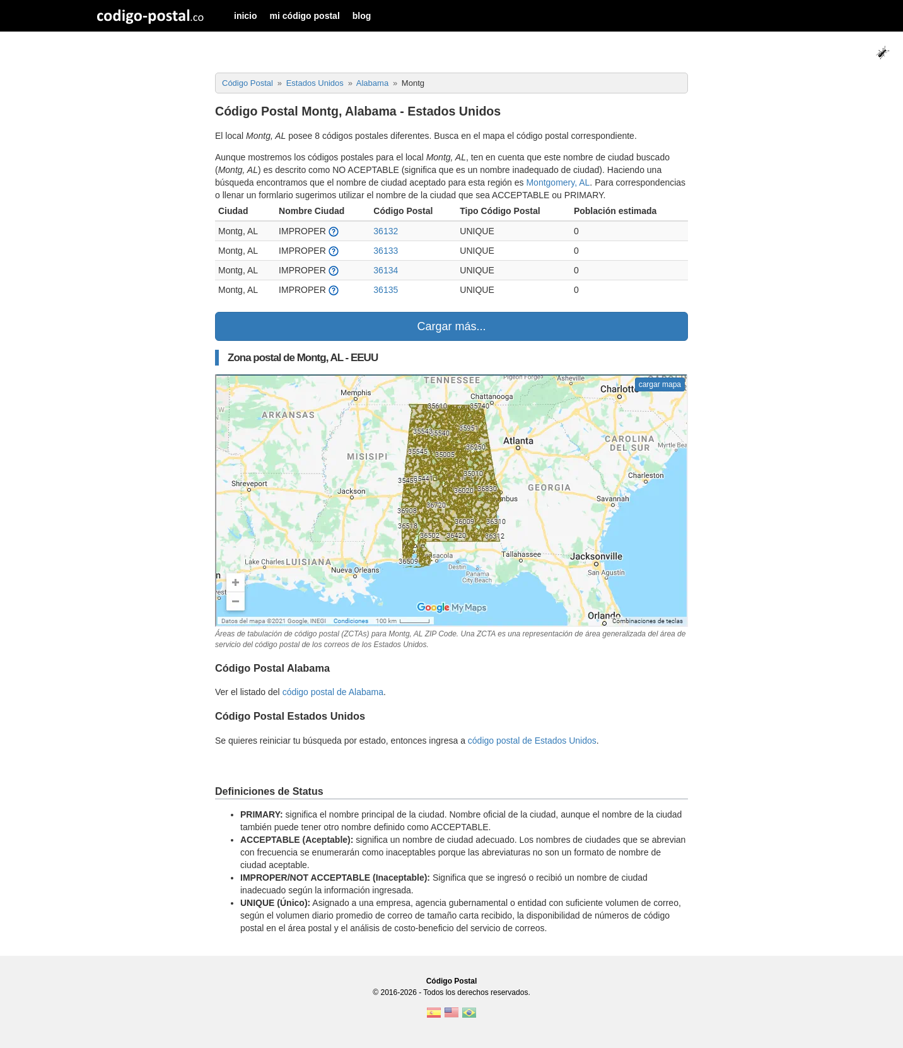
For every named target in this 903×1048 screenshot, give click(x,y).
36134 (385, 270)
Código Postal (451, 981)
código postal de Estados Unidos (532, 740)
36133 (385, 251)
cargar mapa (660, 384)
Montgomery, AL (558, 182)
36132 (385, 231)
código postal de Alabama (333, 692)
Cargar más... (451, 326)
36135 (385, 290)
